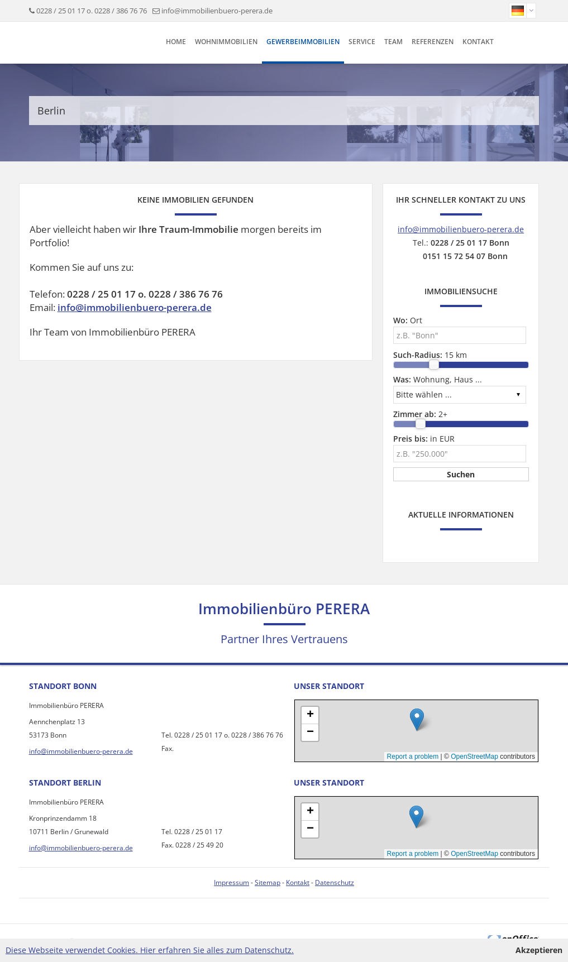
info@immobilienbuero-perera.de (217, 11)
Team (393, 41)
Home (176, 41)
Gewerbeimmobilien (303, 41)
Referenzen (433, 41)
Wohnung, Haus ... (437, 379)
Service (362, 41)
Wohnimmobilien (226, 41)
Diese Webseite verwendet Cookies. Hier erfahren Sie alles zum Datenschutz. (150, 950)
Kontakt (478, 41)
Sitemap (267, 882)
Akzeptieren (539, 950)
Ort (407, 320)
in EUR (424, 438)
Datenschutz (334, 882)
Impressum (231, 882)
